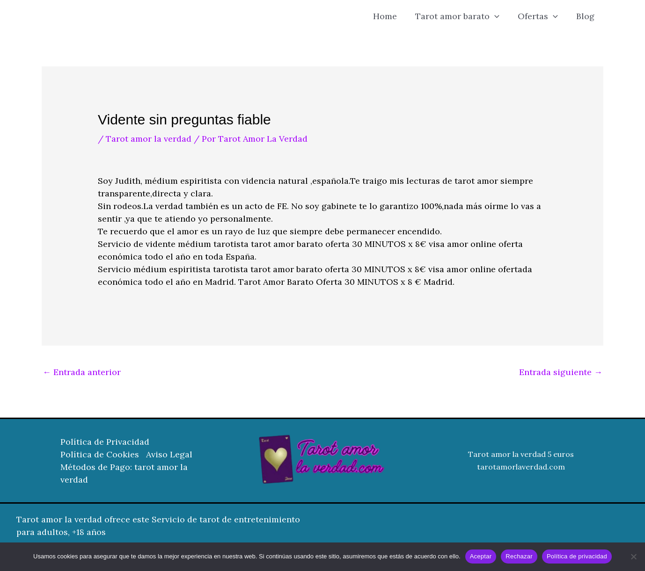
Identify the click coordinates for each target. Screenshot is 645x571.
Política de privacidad (577, 556)
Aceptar (481, 556)
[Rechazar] (633, 556)
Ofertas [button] (540, 16)
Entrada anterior (82, 372)
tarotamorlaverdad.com (521, 466)
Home (390, 16)
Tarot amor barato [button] (460, 16)
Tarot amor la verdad (148, 138)
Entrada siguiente (560, 372)
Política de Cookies (99, 454)
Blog (586, 16)
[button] (498, 16)
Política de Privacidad (104, 441)
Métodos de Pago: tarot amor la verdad (124, 473)
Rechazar (519, 556)
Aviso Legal (169, 454)
